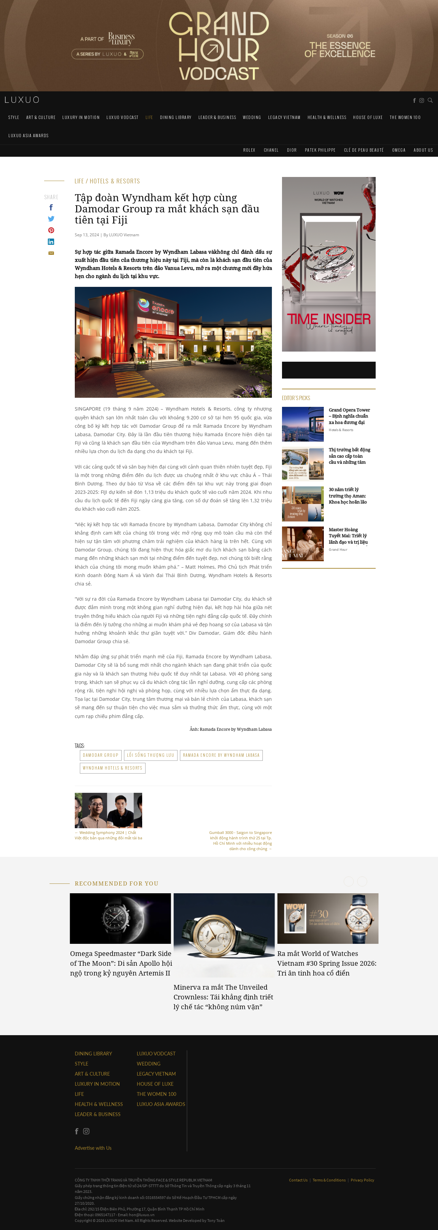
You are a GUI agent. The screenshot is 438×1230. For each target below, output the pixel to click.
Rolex (249, 150)
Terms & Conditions (329, 1179)
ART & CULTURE (41, 117)
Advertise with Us (93, 1148)
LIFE (149, 117)
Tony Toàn (216, 1220)
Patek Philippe (320, 150)
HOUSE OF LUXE (368, 117)
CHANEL (271, 150)
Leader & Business (217, 117)
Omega (399, 150)
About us (423, 150)
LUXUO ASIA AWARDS (28, 135)
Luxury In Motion (81, 117)
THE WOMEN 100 (405, 117)
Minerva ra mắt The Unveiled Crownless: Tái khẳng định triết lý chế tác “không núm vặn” (223, 997)
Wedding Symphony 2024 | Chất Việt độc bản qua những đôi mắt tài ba (108, 816)
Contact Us (299, 1179)
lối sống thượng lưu (151, 755)
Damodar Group (101, 755)
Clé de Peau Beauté (364, 150)
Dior (292, 150)
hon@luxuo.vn (142, 1214)
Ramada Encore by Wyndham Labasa (221, 755)
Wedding (252, 117)
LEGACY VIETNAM (284, 117)
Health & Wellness (327, 117)
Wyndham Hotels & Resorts (113, 768)
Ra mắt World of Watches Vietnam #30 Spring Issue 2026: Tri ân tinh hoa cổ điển (327, 963)
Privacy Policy (362, 1179)
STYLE (14, 117)
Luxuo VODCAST (122, 117)
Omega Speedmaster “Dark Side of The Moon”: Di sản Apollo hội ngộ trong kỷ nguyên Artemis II (121, 963)
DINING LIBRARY (176, 117)
